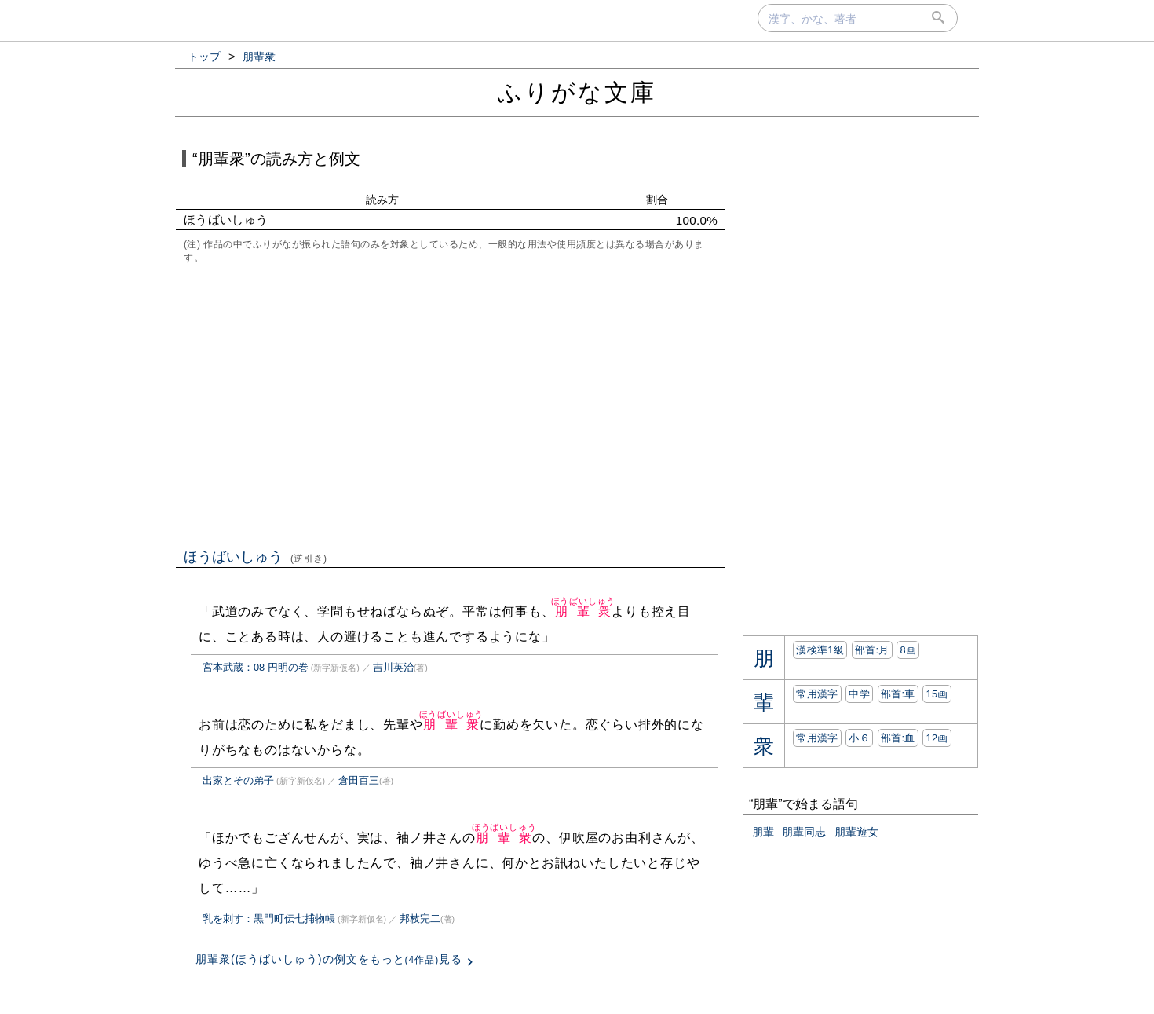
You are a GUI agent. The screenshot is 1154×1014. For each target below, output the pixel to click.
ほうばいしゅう (255, 557)
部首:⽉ (872, 650)
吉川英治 (393, 667)
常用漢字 (817, 694)
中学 (859, 694)
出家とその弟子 (238, 780)
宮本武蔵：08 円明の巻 (256, 667)
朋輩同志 (804, 831)
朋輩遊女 (856, 831)
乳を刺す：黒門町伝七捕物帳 (269, 918)
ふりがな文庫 (577, 92)
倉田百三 (358, 780)
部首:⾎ (898, 738)
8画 (908, 650)
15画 (937, 694)
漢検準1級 (820, 650)
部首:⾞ (898, 694)
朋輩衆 (583, 611)
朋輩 (763, 831)
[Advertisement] (450, 404)
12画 (937, 738)
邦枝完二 (420, 918)
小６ (859, 738)
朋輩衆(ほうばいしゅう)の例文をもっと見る (328, 959)
